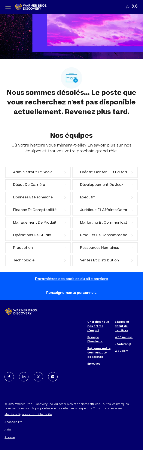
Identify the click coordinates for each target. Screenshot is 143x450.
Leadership (123, 344)
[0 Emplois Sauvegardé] (132, 7)
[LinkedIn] (23, 376)
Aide (7, 430)
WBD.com (121, 351)
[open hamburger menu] (8, 7)
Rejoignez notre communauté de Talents (98, 352)
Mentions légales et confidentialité (28, 414)
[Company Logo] (36, 7)
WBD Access (124, 337)
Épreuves (93, 364)
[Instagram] (53, 376)
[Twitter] (38, 376)
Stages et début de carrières (122, 326)
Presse (9, 437)
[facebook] (9, 376)
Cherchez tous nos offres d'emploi (98, 326)
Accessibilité (13, 422)
